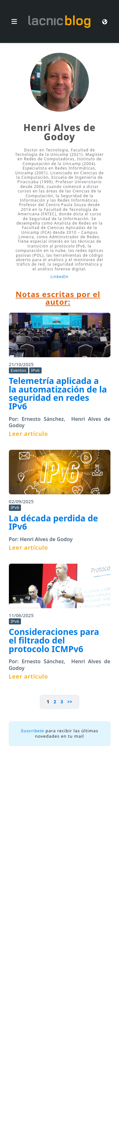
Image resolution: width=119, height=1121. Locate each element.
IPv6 (35, 370)
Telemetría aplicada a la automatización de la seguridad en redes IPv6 (58, 393)
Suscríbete (32, 730)
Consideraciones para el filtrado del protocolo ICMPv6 (54, 640)
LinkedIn (59, 276)
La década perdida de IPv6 (53, 522)
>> (69, 702)
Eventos (18, 370)
